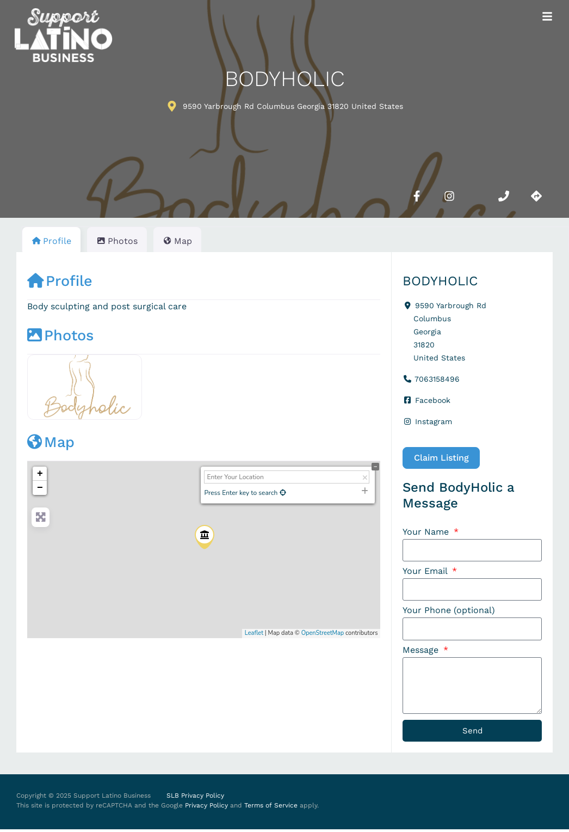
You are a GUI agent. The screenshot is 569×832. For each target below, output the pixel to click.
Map (51, 442)
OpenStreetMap (322, 633)
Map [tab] (177, 241)
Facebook (432, 400)
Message (422, 651)
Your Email (426, 572)
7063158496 (437, 379)
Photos (60, 335)
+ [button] (40, 473)
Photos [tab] (117, 241)
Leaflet (254, 633)
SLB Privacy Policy (195, 799)
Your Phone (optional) (449, 611)
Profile (59, 281)
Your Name (427, 532)
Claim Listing (441, 457)
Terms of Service (271, 808)
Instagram (433, 421)
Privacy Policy (206, 808)
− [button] (40, 487)
